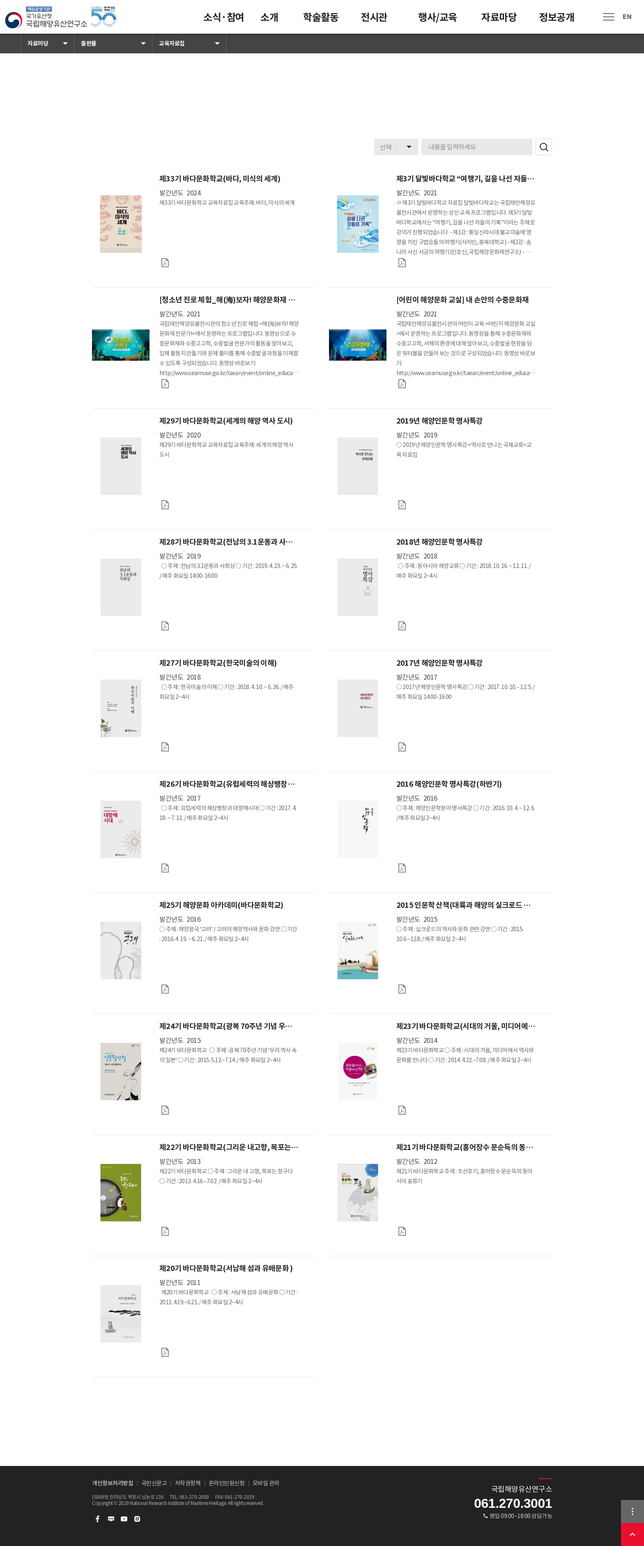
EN (627, 16)
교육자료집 (172, 43)
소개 (269, 17)
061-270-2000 (194, 1497)
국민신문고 (154, 1483)
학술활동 (320, 17)
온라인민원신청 (227, 1483)
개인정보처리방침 (112, 1483)
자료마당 (499, 17)
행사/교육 (437, 17)
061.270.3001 (513, 1503)
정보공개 (556, 17)
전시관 (374, 17)
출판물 (89, 43)
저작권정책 (188, 1483)
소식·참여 (223, 17)
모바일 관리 (266, 1483)
